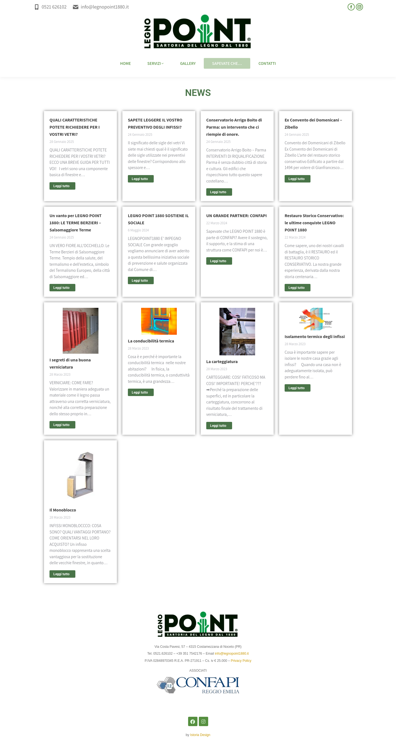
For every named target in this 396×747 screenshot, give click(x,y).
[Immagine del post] (80, 331)
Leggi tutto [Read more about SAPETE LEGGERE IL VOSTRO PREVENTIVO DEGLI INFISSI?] (140, 179)
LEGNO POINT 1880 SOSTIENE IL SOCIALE (158, 219)
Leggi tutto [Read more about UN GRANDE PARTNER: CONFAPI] (218, 261)
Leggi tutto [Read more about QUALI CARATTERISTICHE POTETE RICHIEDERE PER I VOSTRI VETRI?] (61, 186)
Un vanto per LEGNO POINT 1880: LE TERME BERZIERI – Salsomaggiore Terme (75, 223)
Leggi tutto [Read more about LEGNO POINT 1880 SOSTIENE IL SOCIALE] (140, 281)
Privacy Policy (241, 661)
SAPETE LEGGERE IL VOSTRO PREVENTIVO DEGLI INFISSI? (155, 123)
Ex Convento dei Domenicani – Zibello (313, 123)
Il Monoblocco (63, 510)
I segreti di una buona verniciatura (70, 363)
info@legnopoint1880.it (100, 7)
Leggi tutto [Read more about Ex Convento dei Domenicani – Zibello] (296, 179)
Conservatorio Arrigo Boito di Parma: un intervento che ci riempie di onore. (234, 127)
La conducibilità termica (151, 341)
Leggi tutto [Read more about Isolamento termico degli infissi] (296, 388)
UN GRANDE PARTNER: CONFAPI (236, 215)
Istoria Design (200, 735)
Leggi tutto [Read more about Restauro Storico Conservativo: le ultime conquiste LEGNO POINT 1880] (296, 288)
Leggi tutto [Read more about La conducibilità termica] (140, 392)
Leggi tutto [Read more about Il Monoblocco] (61, 574)
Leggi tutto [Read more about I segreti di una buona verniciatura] (61, 425)
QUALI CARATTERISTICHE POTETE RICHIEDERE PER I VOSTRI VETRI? (75, 127)
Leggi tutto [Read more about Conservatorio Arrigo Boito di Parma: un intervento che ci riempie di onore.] (218, 192)
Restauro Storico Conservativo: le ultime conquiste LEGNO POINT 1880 (314, 223)
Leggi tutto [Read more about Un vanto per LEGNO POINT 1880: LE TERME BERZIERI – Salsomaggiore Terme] (61, 288)
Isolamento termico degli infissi (315, 336)
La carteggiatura (222, 361)
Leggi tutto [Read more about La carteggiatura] (218, 426)
